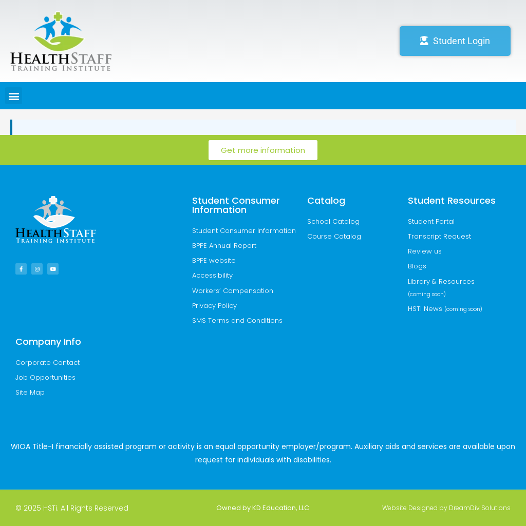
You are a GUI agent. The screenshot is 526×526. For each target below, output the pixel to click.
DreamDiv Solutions (480, 507)
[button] (13, 95)
